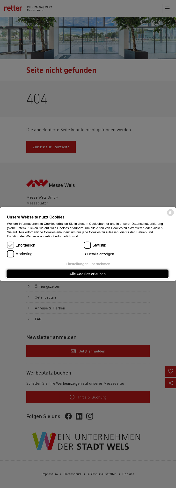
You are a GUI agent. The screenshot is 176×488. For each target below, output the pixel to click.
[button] (99, 254)
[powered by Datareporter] (170, 215)
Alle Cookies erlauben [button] (87, 274)
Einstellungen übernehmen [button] (88, 264)
